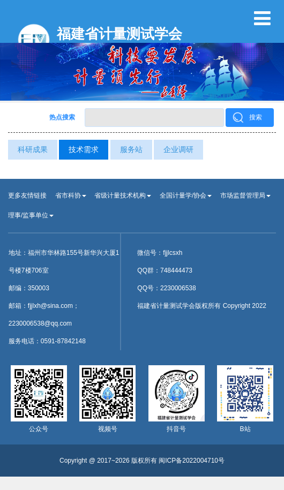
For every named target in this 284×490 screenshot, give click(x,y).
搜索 (255, 117)
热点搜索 (62, 117)
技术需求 (84, 149)
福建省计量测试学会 (119, 34)
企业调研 (178, 149)
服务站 (131, 149)
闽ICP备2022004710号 (192, 460)
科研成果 (33, 149)
